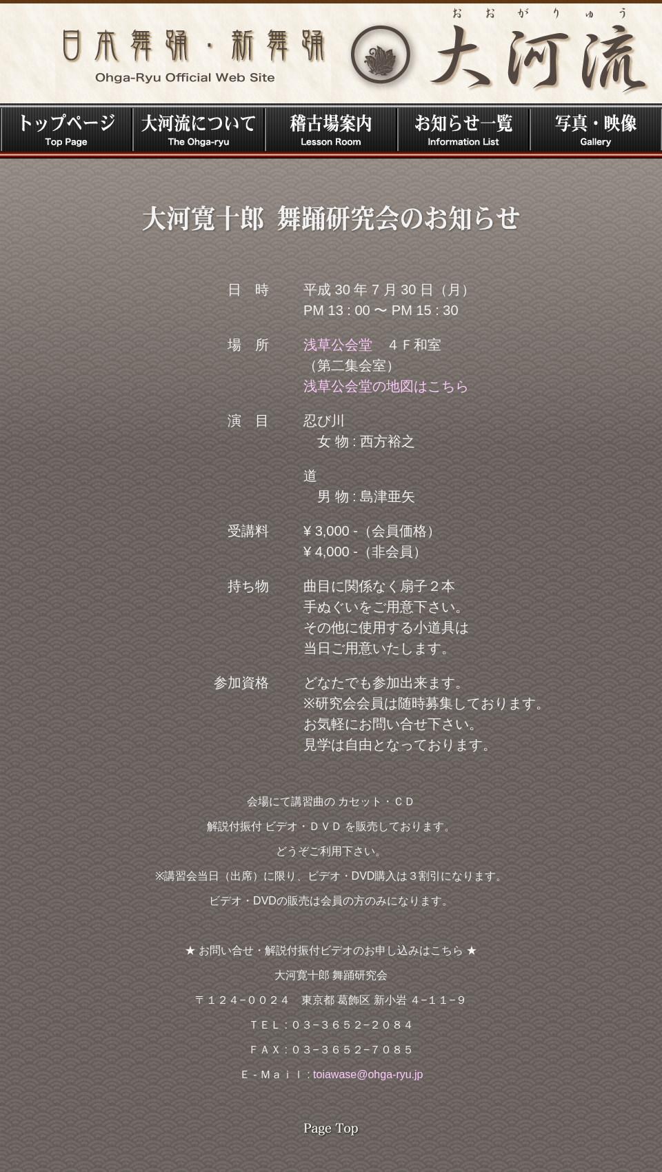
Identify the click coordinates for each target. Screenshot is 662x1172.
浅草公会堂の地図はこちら (386, 386)
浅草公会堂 (337, 344)
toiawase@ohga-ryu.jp (368, 1074)
